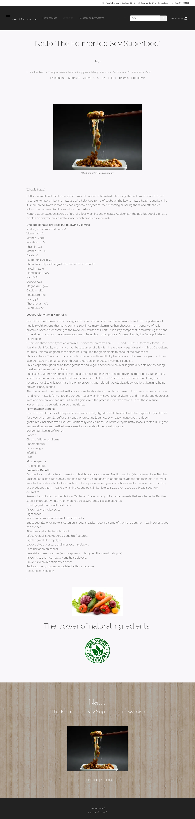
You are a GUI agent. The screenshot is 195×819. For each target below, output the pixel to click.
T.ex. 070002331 (182, 3)
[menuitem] (46, 18)
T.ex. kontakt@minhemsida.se (154, 3)
